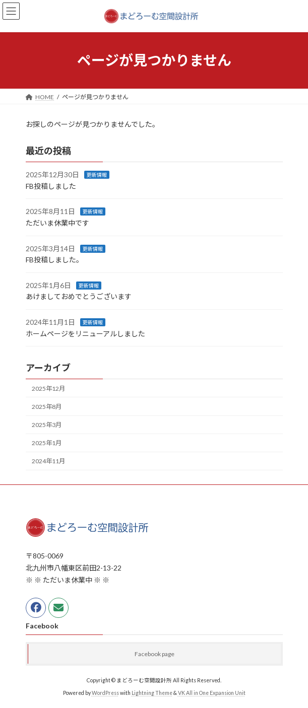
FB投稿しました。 (54, 259)
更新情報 (97, 175)
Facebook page (154, 654)
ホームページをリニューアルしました (85, 333)
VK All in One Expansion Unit (211, 692)
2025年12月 (48, 388)
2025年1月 (46, 443)
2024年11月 (48, 461)
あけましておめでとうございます (79, 296)
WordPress (105, 692)
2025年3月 (46, 425)
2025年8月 (46, 406)
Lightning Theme (152, 692)
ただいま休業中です (57, 223)
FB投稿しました (51, 186)
